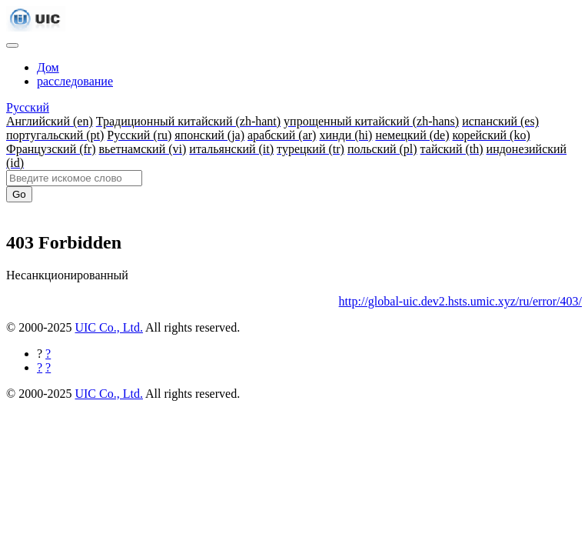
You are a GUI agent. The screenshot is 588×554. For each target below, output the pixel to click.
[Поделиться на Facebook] (48, 353)
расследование (75, 81)
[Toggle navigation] (12, 45)
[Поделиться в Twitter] (48, 367)
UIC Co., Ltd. (108, 327)
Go (19, 194)
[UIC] (35, 27)
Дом (48, 67)
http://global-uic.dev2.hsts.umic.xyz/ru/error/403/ (460, 301)
